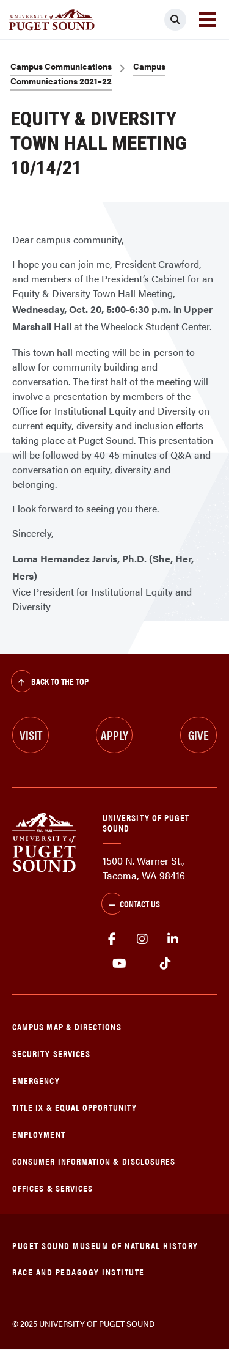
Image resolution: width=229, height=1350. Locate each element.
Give (198, 734)
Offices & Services (52, 1187)
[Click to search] (175, 20)
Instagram (142, 939)
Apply (114, 734)
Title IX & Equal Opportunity (74, 1107)
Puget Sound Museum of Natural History (105, 1245)
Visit (31, 734)
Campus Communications (61, 66)
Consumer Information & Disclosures (93, 1160)
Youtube (119, 963)
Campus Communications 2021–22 (87, 73)
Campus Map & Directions (67, 1026)
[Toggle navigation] (207, 19)
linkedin (173, 939)
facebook (112, 939)
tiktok (165, 963)
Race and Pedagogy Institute (78, 1271)
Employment (38, 1133)
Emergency (36, 1080)
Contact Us (130, 905)
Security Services (51, 1053)
